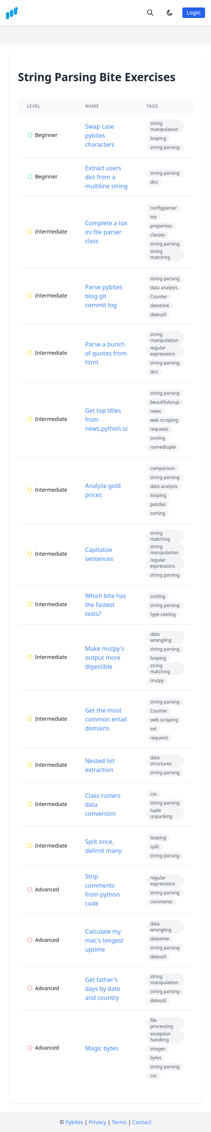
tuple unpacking (161, 813)
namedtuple (163, 447)
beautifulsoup (164, 402)
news (155, 411)
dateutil (158, 314)
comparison (162, 468)
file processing (161, 1023)
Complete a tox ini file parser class (106, 232)
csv (153, 794)
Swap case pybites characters (99, 135)
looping (158, 138)
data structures (160, 760)
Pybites (75, 1122)
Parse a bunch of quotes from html (106, 353)
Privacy (97, 1122)
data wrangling (160, 637)
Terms (119, 1122)
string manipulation (164, 126)
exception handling (160, 1037)
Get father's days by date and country (102, 989)
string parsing (165, 147)
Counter (158, 296)
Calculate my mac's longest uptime (104, 940)
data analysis (163, 287)
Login (194, 12)
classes (157, 235)
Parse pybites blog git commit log (103, 296)
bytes (155, 1058)
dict (154, 182)
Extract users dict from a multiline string (106, 177)
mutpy (157, 680)
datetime (159, 305)
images (158, 1049)
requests (159, 429)
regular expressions (162, 351)
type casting (163, 614)
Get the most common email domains (106, 719)
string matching (160, 254)
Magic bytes (101, 1048)
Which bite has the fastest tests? (105, 605)
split (154, 846)
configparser (163, 208)
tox (153, 217)
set (153, 729)
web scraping (164, 420)
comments (161, 901)
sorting (157, 438)
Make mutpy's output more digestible (104, 657)
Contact (141, 1122)
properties (161, 226)
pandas (158, 504)
